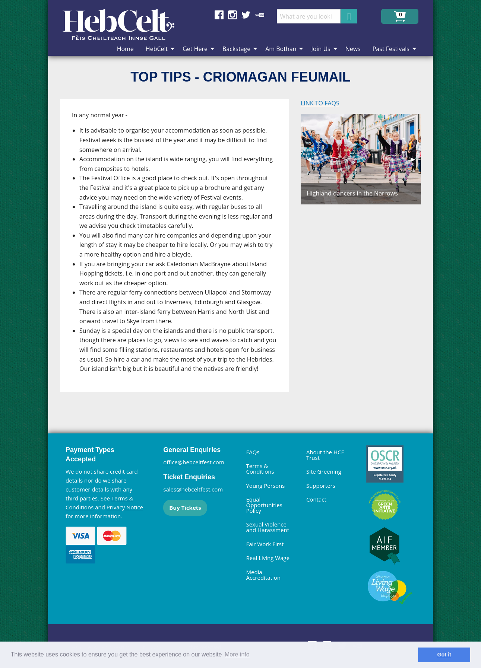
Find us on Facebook (219, 15)
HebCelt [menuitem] (157, 49)
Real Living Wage (267, 558)
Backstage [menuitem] (236, 49)
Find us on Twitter (246, 15)
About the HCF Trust (325, 454)
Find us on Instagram (232, 15)
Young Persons (265, 485)
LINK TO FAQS (320, 103)
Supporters (320, 485)
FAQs (252, 452)
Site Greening (323, 471)
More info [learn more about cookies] (237, 654)
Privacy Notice (125, 507)
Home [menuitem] (125, 49)
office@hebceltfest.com (193, 462)
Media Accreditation (263, 574)
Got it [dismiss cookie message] (444, 655)
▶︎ (416, 159)
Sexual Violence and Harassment (267, 527)
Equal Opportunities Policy (264, 505)
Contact (316, 499)
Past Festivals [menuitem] (391, 49)
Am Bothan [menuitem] (280, 49)
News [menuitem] (353, 49)
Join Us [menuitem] (320, 49)
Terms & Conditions (260, 468)
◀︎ (312, 159)
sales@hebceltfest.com (193, 489)
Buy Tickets (185, 507)
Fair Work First (265, 544)
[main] (180, 251)
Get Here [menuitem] (195, 49)
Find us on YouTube (260, 15)
